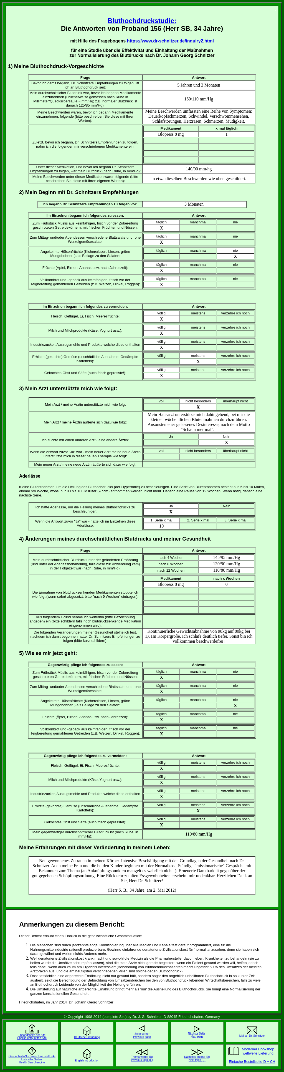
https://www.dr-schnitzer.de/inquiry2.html (170, 41)
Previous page (142, 1036)
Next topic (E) (197, 1059)
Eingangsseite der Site (31, 1034)
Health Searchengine (32, 1062)
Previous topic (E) (142, 1059)
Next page (197, 1036)
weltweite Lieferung (258, 1053)
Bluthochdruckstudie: (142, 20)
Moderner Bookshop (258, 1049)
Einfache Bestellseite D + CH (252, 1062)
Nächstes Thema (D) (197, 1056)
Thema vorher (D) (142, 1056)
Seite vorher (142, 1033)
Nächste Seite (196, 1033)
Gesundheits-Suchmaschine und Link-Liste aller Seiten (32, 1058)
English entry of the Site (32, 1038)
